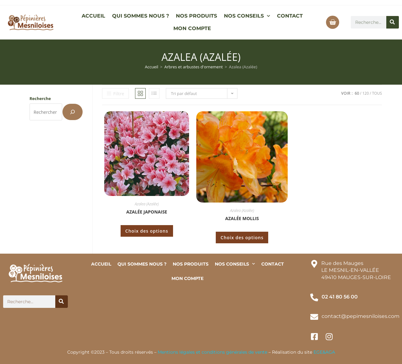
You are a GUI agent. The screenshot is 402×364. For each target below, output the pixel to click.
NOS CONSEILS (247, 16)
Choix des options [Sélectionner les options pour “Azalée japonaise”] (146, 231)
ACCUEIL (93, 16)
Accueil (151, 67)
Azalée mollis (242, 218)
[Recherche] (72, 111)
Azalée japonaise (146, 212)
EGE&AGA (324, 352)
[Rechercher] (392, 22)
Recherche (40, 98)
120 (365, 93)
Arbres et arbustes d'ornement (193, 67)
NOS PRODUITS (196, 16)
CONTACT (290, 16)
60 (357, 93)
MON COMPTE (192, 28)
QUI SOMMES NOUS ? (140, 16)
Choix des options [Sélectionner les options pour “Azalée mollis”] (241, 237)
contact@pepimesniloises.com (360, 316)
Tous (377, 93)
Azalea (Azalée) (147, 204)
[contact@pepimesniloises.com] (314, 317)
